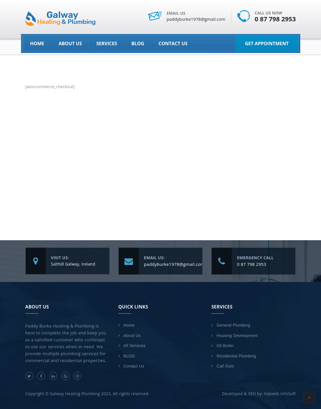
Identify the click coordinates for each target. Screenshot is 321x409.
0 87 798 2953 (275, 18)
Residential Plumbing (236, 356)
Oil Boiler (225, 345)
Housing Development (237, 335)
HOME (37, 43)
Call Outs (225, 366)
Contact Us (173, 43)
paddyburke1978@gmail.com (196, 19)
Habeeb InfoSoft (280, 393)
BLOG (137, 43)
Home (129, 325)
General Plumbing (233, 325)
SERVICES (106, 43)
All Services (135, 345)
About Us (70, 43)
